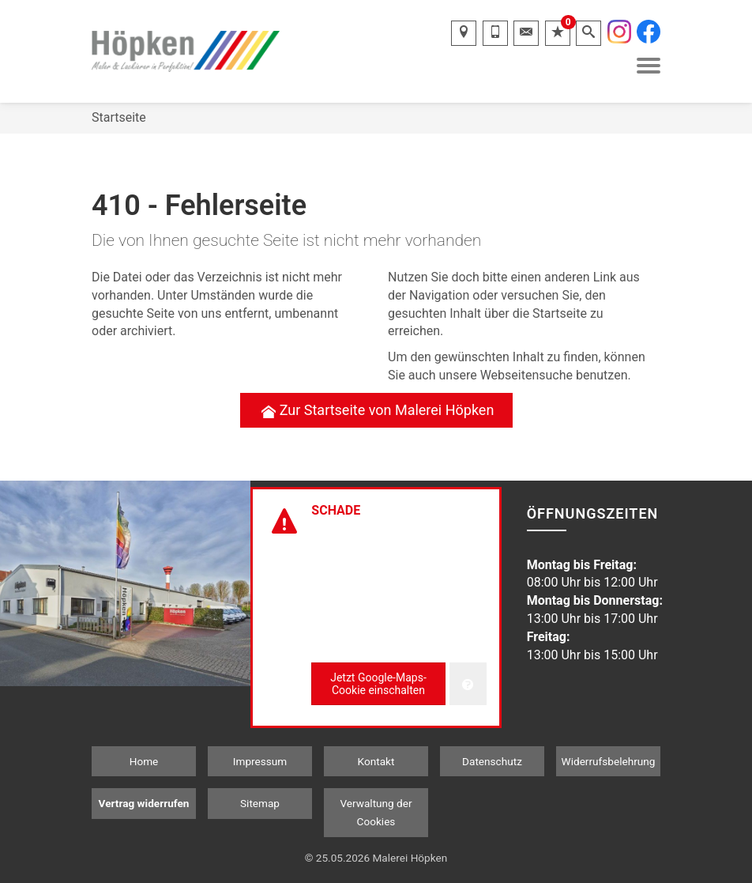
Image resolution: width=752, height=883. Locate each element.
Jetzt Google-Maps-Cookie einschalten (378, 683)
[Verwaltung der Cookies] (468, 683)
